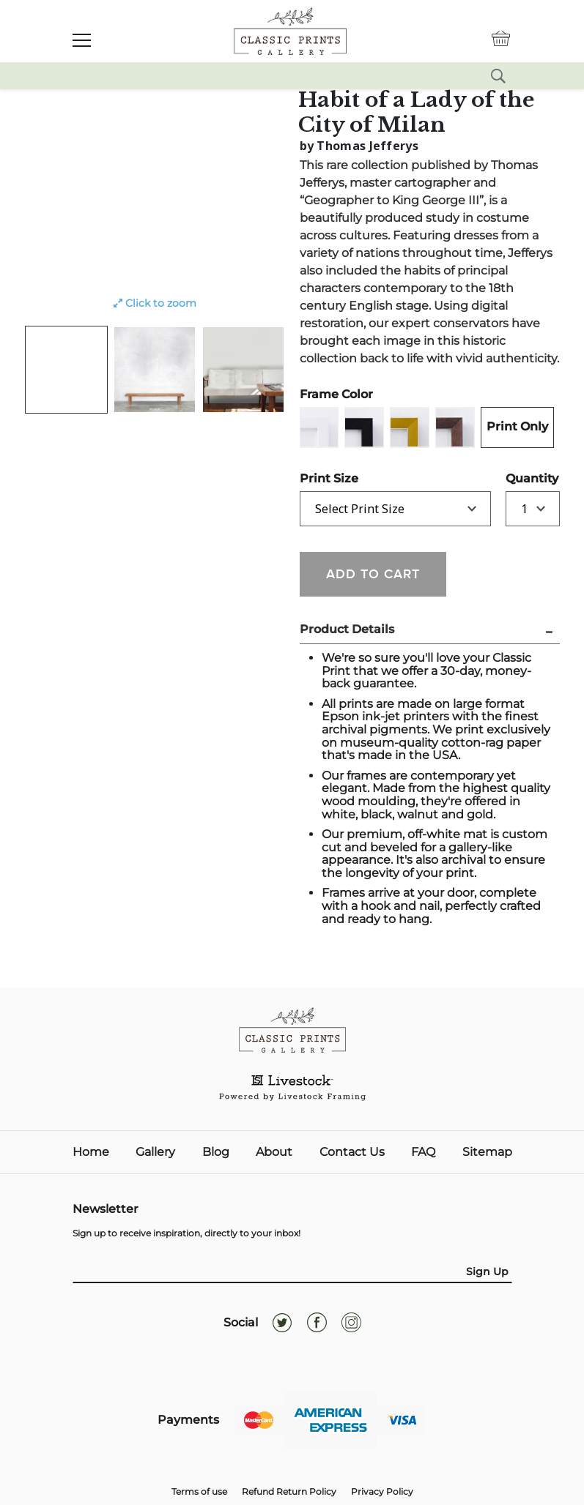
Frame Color (336, 394)
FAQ (423, 1152)
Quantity (511, 478)
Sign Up (487, 1271)
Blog (215, 1152)
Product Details (347, 629)
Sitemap (487, 1152)
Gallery (155, 1152)
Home (91, 1152)
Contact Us (352, 1152)
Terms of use (199, 1491)
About (274, 1152)
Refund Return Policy (289, 1491)
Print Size (329, 478)
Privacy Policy (382, 1491)
